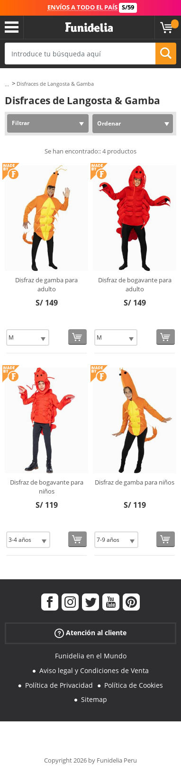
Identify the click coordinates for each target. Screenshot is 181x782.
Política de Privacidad (59, 685)
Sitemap (94, 699)
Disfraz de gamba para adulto (46, 285)
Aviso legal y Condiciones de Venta (94, 670)
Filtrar (20, 123)
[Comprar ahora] (77, 337)
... (7, 84)
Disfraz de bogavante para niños (46, 487)
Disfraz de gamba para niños (134, 482)
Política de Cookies (133, 685)
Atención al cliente (90, 633)
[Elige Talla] (27, 337)
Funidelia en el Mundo (91, 655)
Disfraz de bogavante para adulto (135, 285)
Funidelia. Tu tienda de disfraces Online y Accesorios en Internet (89, 27)
